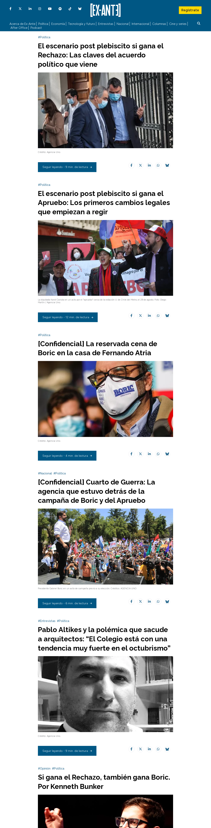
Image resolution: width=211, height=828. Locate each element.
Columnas (159, 24)
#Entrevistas (46, 627)
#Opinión (44, 784)
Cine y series (177, 24)
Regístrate (190, 9)
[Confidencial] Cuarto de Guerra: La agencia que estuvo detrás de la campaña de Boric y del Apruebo (97, 498)
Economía (58, 24)
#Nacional (45, 480)
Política (43, 24)
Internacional (140, 24)
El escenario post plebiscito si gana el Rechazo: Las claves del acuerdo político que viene (102, 62)
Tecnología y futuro (81, 24)
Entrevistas (105, 24)
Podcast (36, 28)
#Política (44, 45)
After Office (19, 28)
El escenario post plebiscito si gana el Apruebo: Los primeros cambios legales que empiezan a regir (105, 210)
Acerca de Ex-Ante (22, 24)
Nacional (123, 24)
